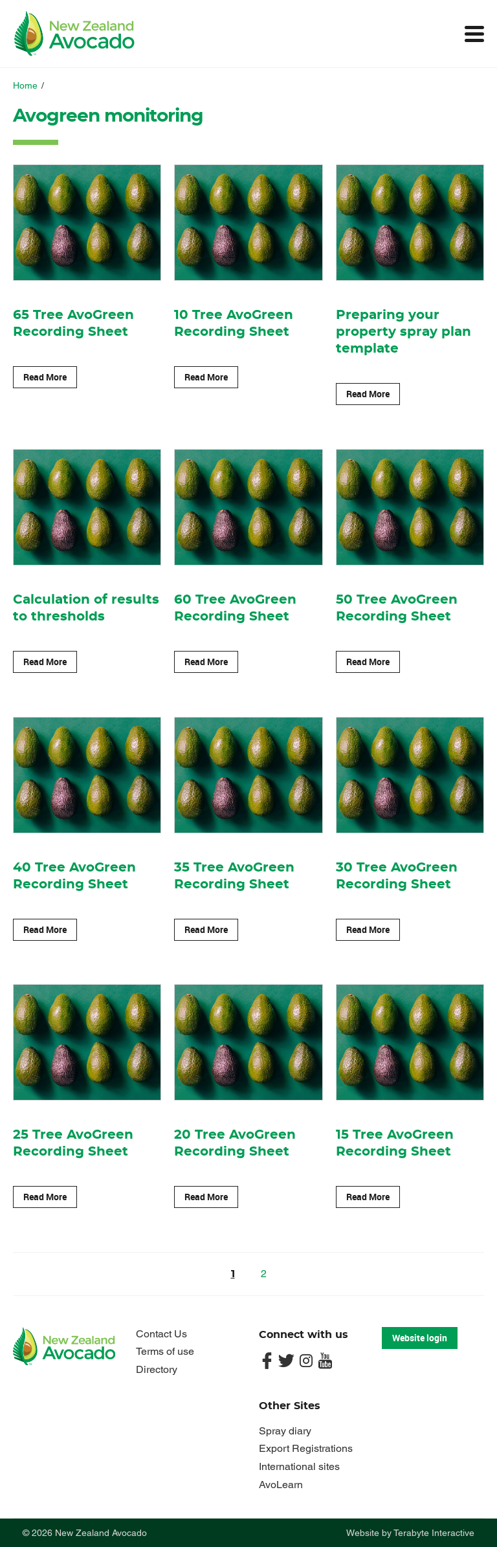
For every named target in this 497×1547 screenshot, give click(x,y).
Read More (45, 377)
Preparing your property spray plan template (403, 332)
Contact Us (161, 1334)
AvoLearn (281, 1484)
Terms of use (165, 1351)
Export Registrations (306, 1448)
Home (25, 85)
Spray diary (285, 1431)
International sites (299, 1466)
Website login (419, 1338)
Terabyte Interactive (433, 1533)
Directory (156, 1369)
